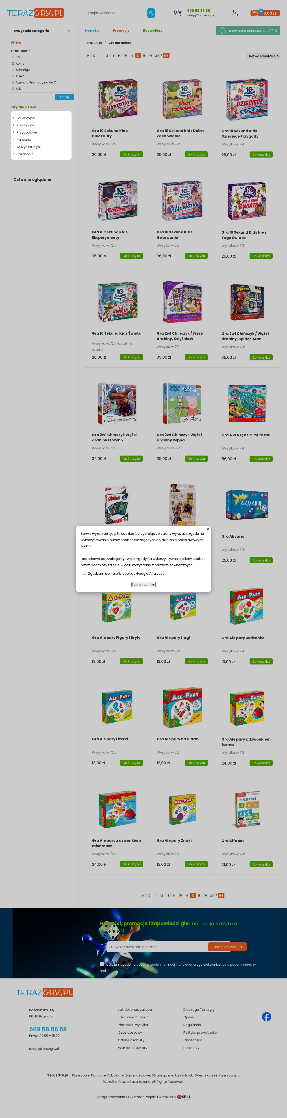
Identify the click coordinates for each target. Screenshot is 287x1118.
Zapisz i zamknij (143, 584)
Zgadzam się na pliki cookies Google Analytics (126, 573)
